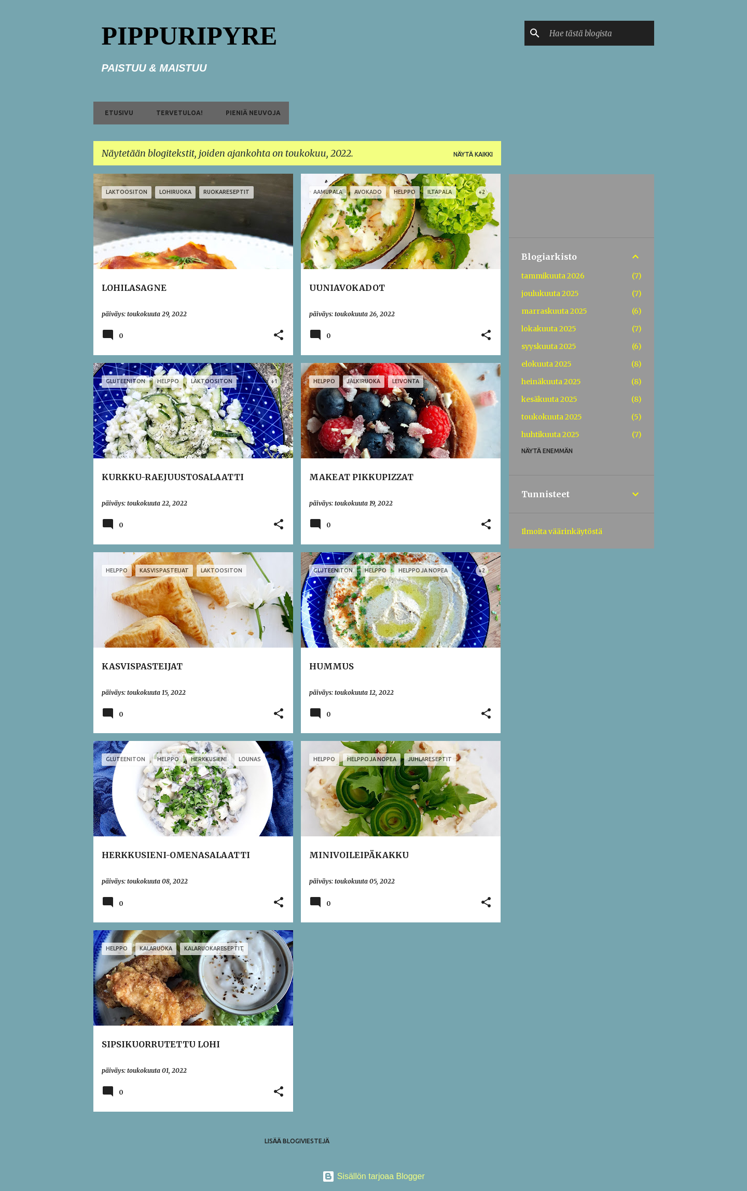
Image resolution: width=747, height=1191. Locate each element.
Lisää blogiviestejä (297, 1141)
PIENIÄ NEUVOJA (250, 112)
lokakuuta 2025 (548, 328)
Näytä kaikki (473, 154)
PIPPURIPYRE (190, 35)
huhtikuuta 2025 (550, 434)
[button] (278, 336)
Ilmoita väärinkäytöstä (561, 531)
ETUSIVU (116, 112)
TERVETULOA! (176, 112)
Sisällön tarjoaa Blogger (373, 1176)
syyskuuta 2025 (548, 346)
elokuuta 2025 (546, 364)
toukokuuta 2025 (551, 417)
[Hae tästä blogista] (599, 33)
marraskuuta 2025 (554, 311)
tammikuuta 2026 (553, 276)
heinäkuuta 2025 (551, 381)
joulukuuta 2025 (550, 293)
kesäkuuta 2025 (549, 399)
